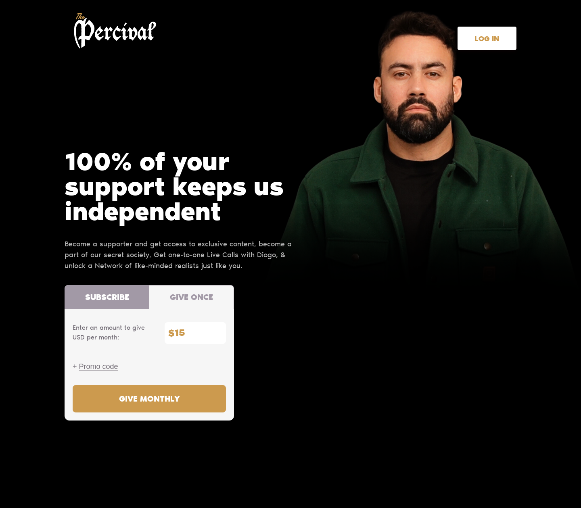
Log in (486, 39)
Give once (191, 298)
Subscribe (107, 298)
